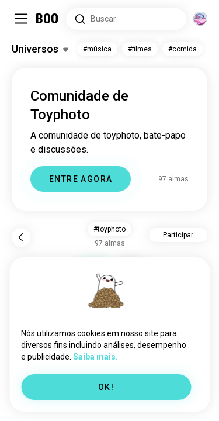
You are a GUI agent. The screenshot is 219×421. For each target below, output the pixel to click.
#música (97, 49)
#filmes (140, 49)
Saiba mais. (95, 356)
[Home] (47, 18)
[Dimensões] (200, 19)
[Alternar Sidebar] (21, 19)
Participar (178, 235)
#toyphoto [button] (109, 229)
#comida (182, 49)
